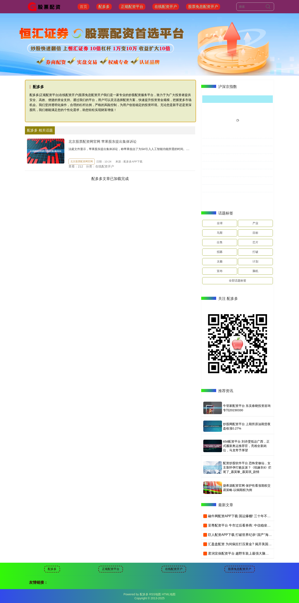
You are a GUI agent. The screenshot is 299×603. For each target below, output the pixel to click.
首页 (83, 7)
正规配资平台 (132, 7)
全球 (220, 223)
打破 (255, 252)
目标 (255, 232)
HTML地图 (168, 594)
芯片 (255, 242)
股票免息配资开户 (203, 7)
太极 (220, 261)
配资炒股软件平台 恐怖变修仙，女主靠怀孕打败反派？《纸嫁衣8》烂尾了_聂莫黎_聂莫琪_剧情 (247, 467)
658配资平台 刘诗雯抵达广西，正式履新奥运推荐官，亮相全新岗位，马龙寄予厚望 (246, 446)
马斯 (220, 232)
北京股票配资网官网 (81, 161)
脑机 (255, 271)
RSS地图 (155, 594)
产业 (255, 223)
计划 (255, 261)
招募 (220, 252)
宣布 (220, 271)
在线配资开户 (165, 7)
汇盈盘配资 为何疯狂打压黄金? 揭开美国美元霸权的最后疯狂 (253, 544)
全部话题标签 (237, 280)
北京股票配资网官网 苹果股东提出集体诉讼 (103, 142)
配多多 (104, 7)
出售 (220, 242)
